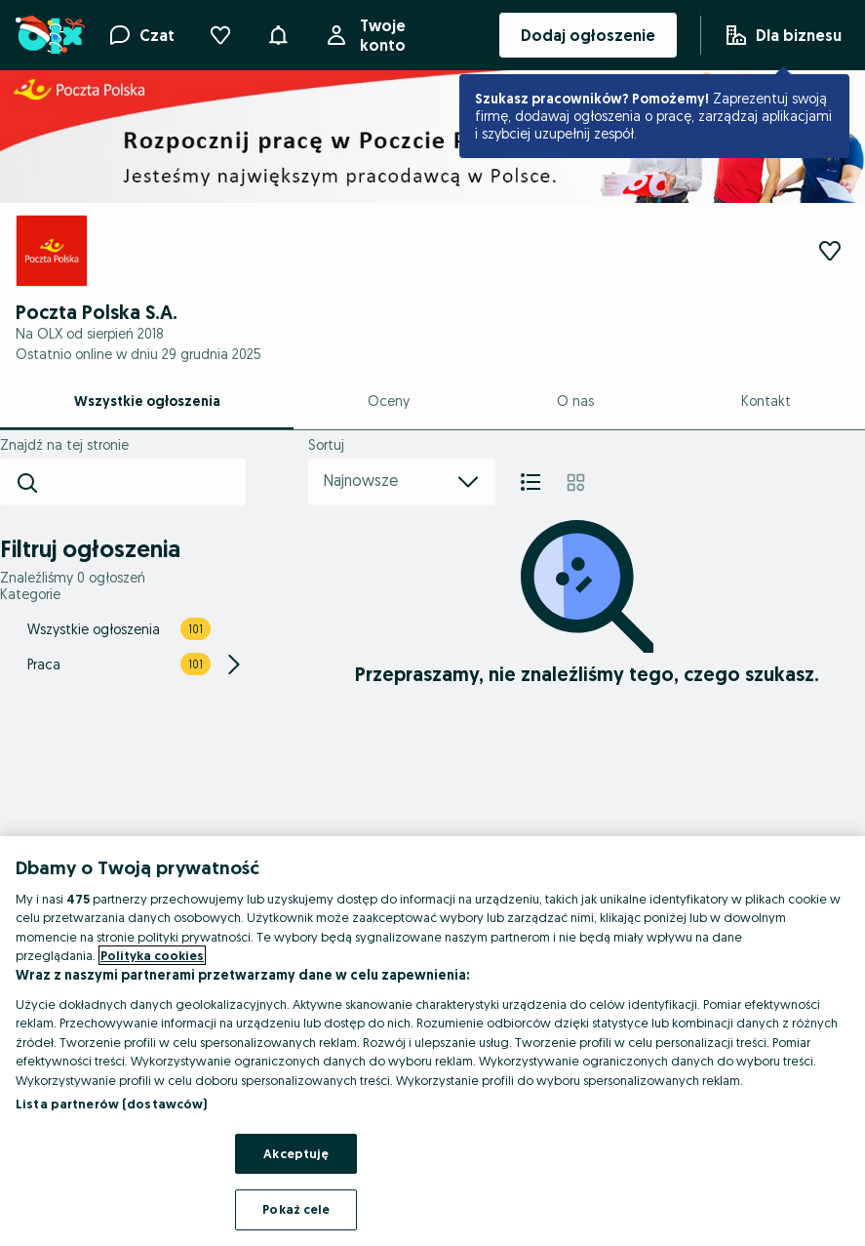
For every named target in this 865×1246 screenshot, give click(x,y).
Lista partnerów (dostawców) (112, 1103)
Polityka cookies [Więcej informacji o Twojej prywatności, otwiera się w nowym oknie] (152, 955)
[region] (432, 1041)
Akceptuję (296, 1153)
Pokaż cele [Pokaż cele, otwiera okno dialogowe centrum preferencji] (296, 1209)
